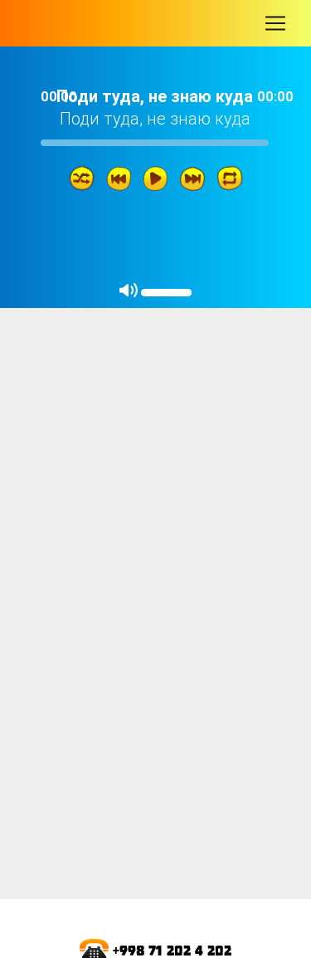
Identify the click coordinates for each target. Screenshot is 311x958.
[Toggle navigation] (275, 23)
